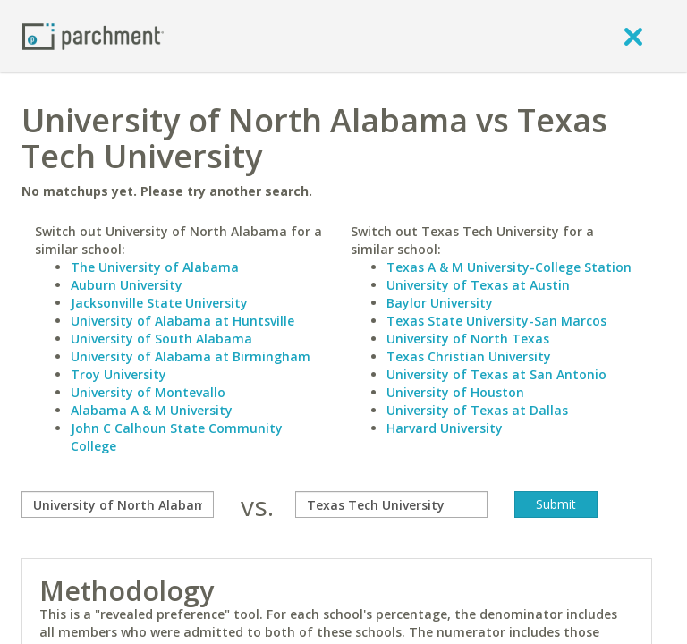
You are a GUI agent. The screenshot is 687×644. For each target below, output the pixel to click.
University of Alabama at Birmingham (190, 356)
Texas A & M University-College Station (509, 266)
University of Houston (455, 392)
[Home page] (93, 35)
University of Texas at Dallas (477, 410)
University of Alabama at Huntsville (182, 320)
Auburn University (126, 284)
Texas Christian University (468, 356)
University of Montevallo (148, 392)
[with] (391, 504)
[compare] (117, 504)
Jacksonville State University (159, 302)
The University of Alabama (155, 266)
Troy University (118, 374)
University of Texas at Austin (478, 284)
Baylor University (439, 302)
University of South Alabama (161, 338)
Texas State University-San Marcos (496, 320)
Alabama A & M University (152, 410)
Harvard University (444, 427)
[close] (633, 36)
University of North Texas (467, 338)
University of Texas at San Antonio (496, 374)
